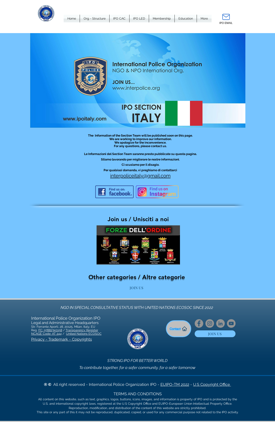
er (96, 330)
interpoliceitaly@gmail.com (140, 175)
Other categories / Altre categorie (136, 277)
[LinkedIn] (220, 323)
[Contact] (178, 328)
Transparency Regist (80, 330)
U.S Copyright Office (212, 384)
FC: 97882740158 (50, 330)
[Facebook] (199, 323)
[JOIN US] (136, 287)
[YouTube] (231, 323)
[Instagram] (209, 323)
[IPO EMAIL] (226, 18)
